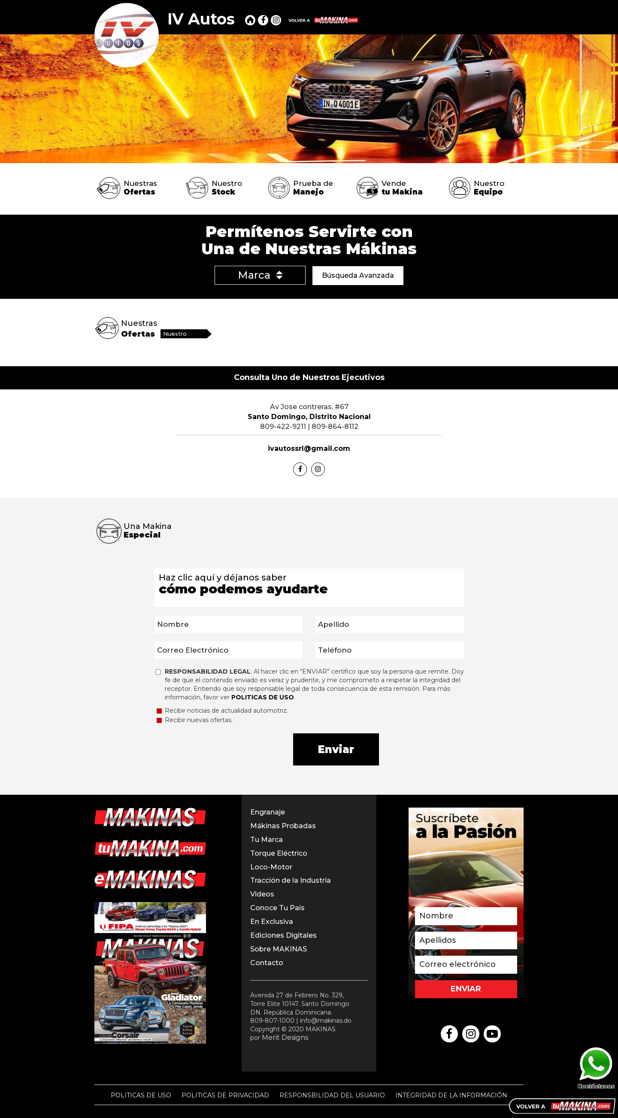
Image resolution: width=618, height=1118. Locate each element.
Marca (260, 275)
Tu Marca (266, 839)
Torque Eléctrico (278, 853)
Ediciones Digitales (283, 935)
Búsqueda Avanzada (358, 275)
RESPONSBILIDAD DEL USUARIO (332, 1095)
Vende (402, 187)
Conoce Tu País (277, 908)
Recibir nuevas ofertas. (195, 720)
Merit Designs (285, 1037)
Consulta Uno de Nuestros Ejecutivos (309, 377)
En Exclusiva (271, 921)
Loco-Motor (271, 867)
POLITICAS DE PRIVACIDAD (225, 1095)
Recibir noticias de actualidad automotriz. (222, 710)
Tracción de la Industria (290, 880)
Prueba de (313, 187)
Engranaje (267, 812)
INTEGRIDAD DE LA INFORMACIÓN (451, 1095)
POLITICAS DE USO (141, 1095)
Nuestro (227, 187)
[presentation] (221, 750)
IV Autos (201, 18)
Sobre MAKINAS (278, 949)
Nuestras (140, 187)
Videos (262, 894)
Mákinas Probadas (283, 826)
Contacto (266, 963)
